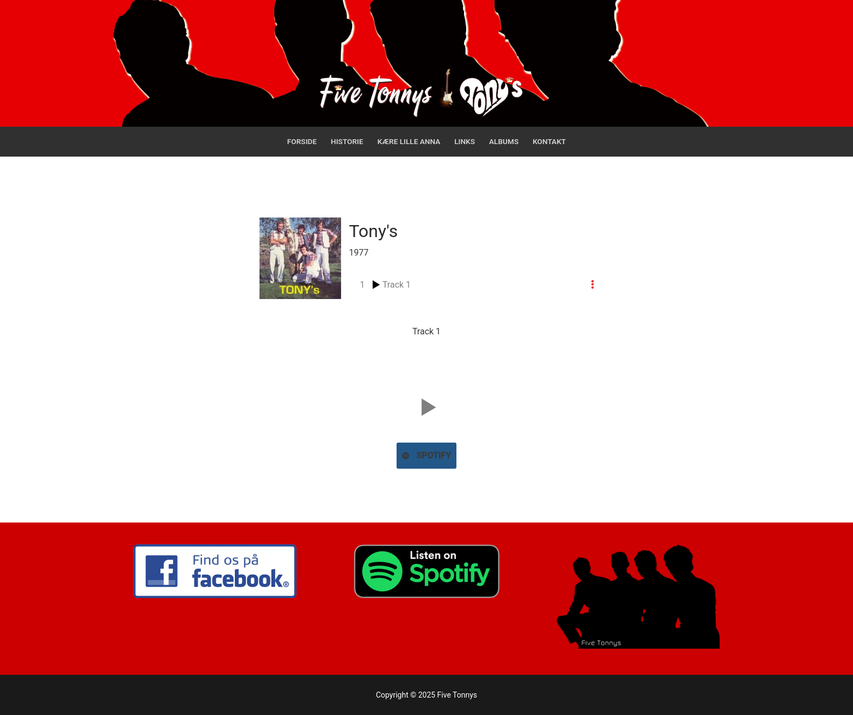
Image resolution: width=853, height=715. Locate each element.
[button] (426, 407)
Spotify (427, 455)
